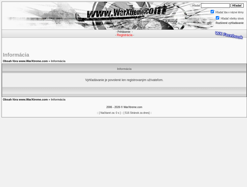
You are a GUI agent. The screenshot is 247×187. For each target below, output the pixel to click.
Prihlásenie (124, 31)
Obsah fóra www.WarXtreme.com (25, 61)
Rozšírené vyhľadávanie (230, 23)
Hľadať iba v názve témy (230, 12)
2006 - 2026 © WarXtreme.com (124, 107)
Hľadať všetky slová (232, 18)
